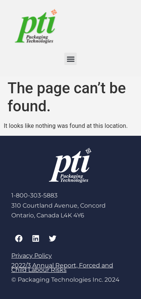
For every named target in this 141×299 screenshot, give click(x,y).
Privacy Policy (31, 255)
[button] (70, 59)
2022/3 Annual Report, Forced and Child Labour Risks (62, 267)
